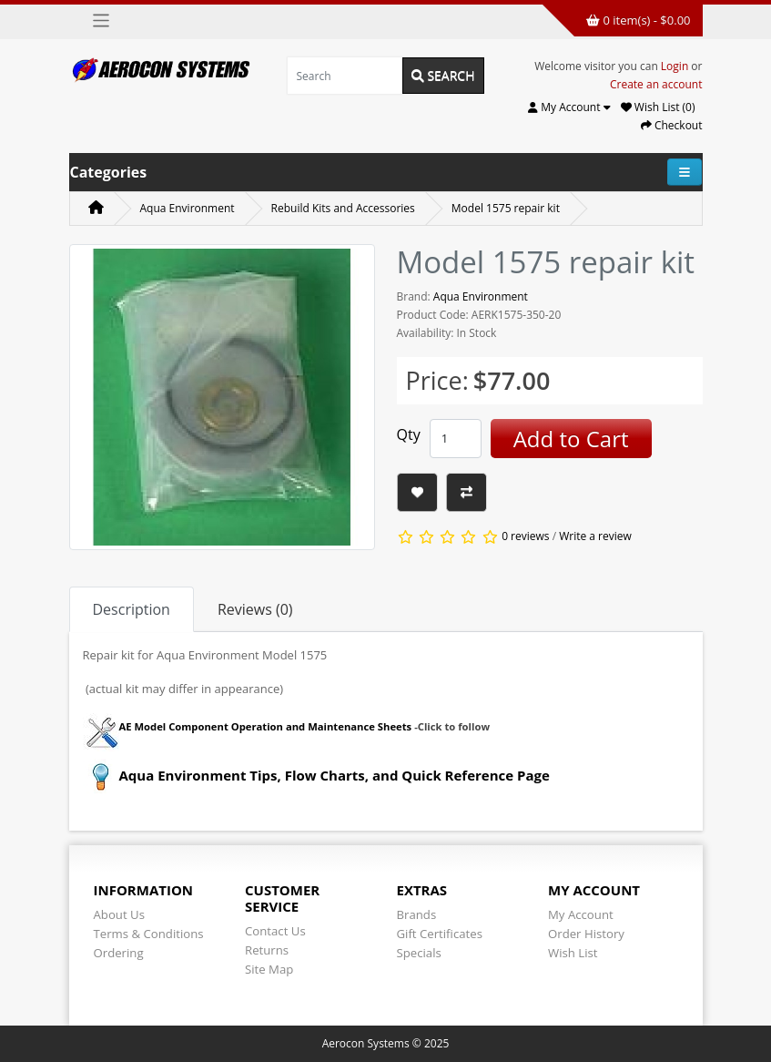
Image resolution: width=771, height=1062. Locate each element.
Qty (409, 434)
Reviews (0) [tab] (255, 609)
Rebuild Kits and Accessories (343, 208)
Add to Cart (571, 439)
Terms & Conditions (149, 933)
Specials (419, 953)
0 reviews (525, 536)
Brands (417, 914)
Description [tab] (131, 609)
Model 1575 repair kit (505, 208)
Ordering (119, 953)
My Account (581, 914)
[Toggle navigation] (101, 20)
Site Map (269, 969)
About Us (119, 914)
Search (443, 75)
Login (674, 66)
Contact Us (275, 931)
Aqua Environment (187, 208)
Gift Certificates (439, 933)
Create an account (656, 84)
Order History (586, 933)
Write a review (595, 536)
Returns (267, 950)
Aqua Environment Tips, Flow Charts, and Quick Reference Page (316, 775)
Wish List (573, 953)
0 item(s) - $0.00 (638, 20)
